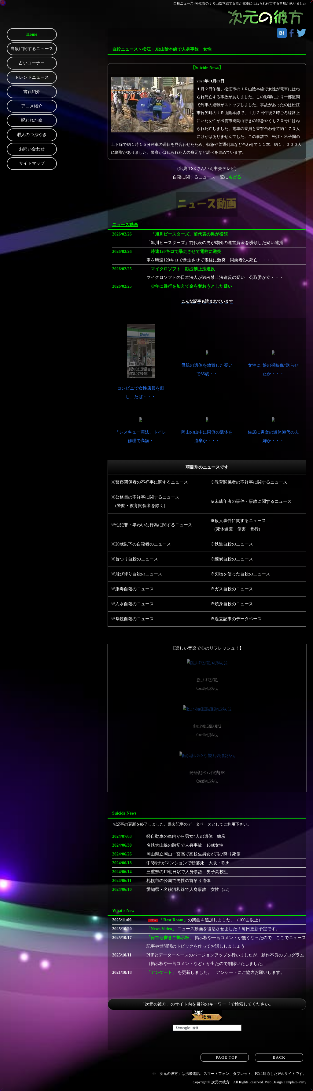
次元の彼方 (220, 1082)
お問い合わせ (32, 149)
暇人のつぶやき (32, 134)
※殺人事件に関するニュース (238, 520)
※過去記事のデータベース (236, 619)
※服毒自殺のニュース (132, 589)
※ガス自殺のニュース (231, 589)
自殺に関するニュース (31, 48)
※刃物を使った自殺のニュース (240, 574)
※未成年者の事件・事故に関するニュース (251, 501)
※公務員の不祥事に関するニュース (145, 497)
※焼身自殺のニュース (231, 604)
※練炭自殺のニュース (231, 559)
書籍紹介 (31, 91)
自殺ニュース (183, 3)
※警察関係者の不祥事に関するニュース (149, 482)
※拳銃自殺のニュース (132, 619)
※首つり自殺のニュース (134, 559)
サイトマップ (32, 163)
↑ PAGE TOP (225, 1057)
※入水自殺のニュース (132, 604)
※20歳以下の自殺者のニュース (141, 544)
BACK (279, 1057)
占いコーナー (32, 63)
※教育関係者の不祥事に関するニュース (248, 482)
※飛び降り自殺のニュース (136, 574)
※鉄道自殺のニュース (231, 544)
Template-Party (295, 1082)
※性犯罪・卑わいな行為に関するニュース (151, 525)
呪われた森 (31, 120)
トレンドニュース (32, 77)
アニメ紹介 (31, 106)
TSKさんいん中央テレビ (212, 168)
